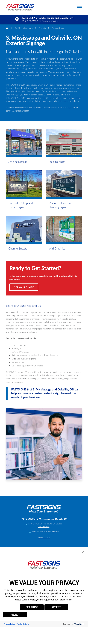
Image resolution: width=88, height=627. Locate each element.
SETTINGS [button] (32, 607)
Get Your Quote (24, 287)
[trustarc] (79, 624)
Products (42, 28)
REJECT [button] (15, 614)
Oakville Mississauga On (24, 28)
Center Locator (44, 537)
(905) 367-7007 (29, 21)
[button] (79, 8)
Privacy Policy (9, 624)
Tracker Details (23, 624)
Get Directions (43, 527)
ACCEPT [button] (56, 607)
